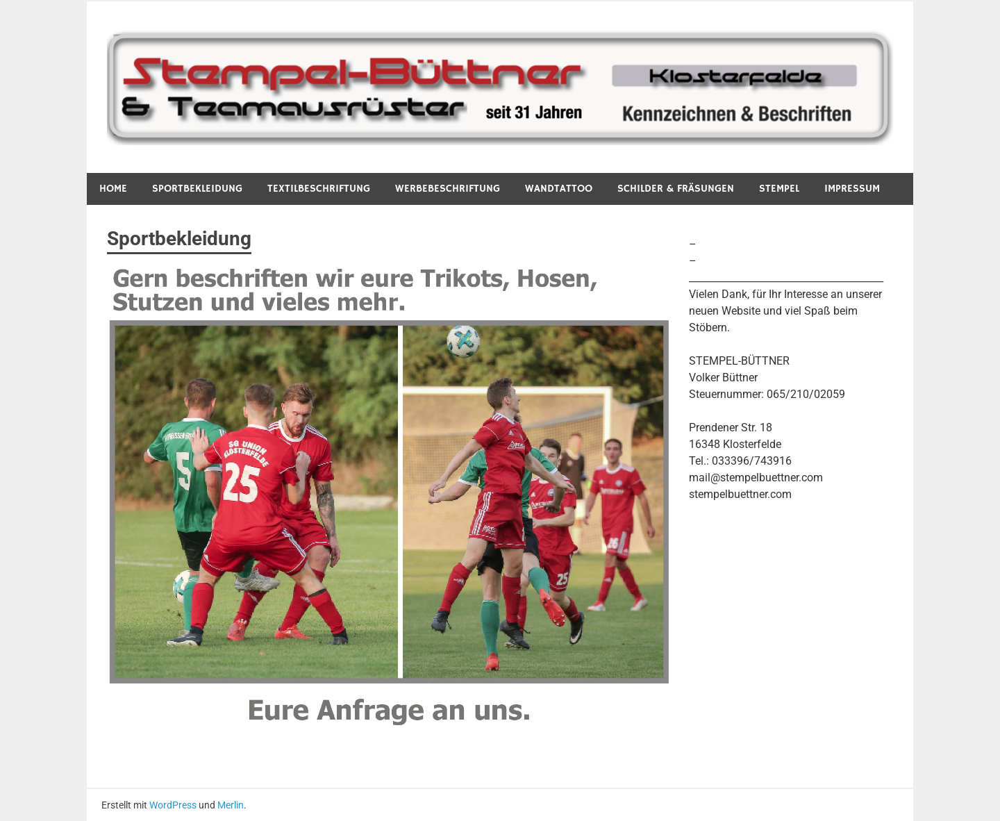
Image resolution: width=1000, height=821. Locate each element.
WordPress (173, 805)
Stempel (779, 188)
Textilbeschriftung (318, 188)
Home (113, 188)
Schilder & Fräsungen (675, 188)
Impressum (852, 188)
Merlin (230, 805)
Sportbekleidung (197, 188)
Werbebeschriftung (447, 188)
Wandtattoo (558, 188)
